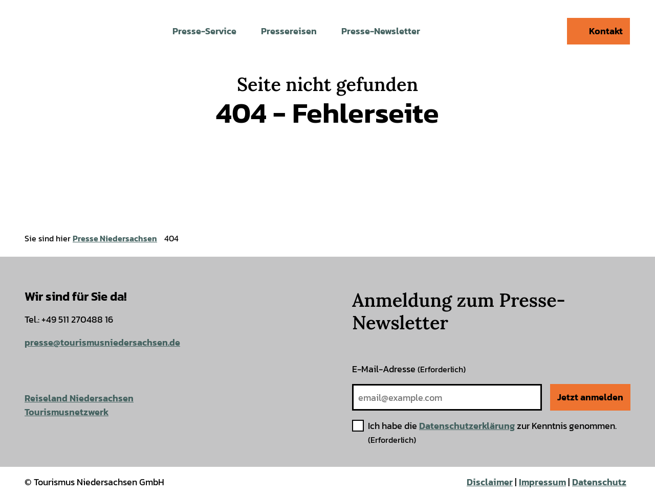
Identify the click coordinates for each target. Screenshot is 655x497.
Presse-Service (204, 31)
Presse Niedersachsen (115, 238)
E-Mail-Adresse (409, 369)
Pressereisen (289, 31)
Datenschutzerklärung (467, 426)
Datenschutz (599, 482)
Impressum (542, 482)
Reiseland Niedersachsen (79, 398)
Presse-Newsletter (380, 31)
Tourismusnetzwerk (66, 412)
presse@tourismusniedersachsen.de (102, 342)
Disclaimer (490, 482)
